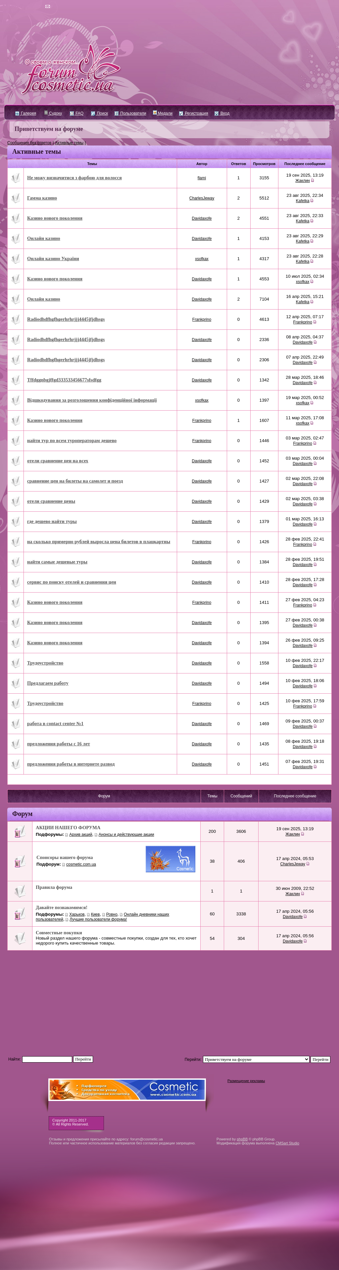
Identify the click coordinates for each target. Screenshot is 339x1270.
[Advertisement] (169, 1000)
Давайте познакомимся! (61, 907)
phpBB (242, 1139)
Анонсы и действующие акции (126, 834)
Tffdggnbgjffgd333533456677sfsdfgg (64, 379)
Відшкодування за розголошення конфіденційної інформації (92, 400)
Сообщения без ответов (29, 143)
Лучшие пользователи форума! (98, 919)
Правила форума (54, 887)
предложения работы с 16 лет (58, 743)
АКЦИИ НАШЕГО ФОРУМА (68, 827)
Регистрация (193, 113)
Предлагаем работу (48, 683)
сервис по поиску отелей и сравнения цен (71, 582)
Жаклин (302, 180)
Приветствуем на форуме (49, 129)
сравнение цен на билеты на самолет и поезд (75, 481)
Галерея (25, 113)
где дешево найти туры (52, 521)
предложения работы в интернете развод (71, 764)
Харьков (76, 914)
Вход (222, 113)
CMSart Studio (287, 1143)
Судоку (53, 113)
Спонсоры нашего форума (64, 857)
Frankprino (201, 319)
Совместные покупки (59, 932)
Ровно (112, 914)
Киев (95, 914)
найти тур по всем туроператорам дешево (72, 440)
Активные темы (69, 143)
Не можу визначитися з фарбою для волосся (74, 177)
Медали (162, 113)
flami (202, 178)
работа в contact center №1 (55, 723)
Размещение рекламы (246, 1081)
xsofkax (202, 259)
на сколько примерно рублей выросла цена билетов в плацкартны (98, 541)
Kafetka (303, 201)
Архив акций (80, 834)
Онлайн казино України (53, 258)
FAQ (76, 113)
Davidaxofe (202, 218)
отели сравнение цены (51, 501)
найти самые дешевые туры (57, 561)
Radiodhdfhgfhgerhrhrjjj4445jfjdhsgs (66, 319)
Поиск (99, 113)
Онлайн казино (43, 238)
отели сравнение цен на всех (57, 460)
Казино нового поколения (54, 218)
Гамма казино (42, 198)
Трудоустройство (45, 662)
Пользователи (130, 113)
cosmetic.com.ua (81, 864)
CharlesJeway (201, 198)
